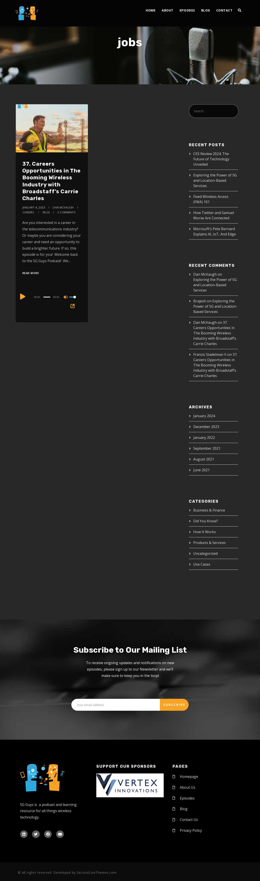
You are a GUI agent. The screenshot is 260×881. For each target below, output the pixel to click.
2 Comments (66, 212)
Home (151, 10)
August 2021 (203, 459)
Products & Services (209, 542)
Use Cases (201, 564)
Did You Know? (205, 521)
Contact (224, 10)
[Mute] (66, 297)
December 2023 (206, 426)
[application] (51, 296)
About (167, 10)
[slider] (75, 301)
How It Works (204, 531)
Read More (30, 273)
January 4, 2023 (34, 207)
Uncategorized (205, 553)
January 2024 (204, 415)
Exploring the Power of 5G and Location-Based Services (215, 180)
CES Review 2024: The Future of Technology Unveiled (211, 159)
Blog (205, 10)
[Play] (22, 296)
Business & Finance (209, 510)
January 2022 (204, 437)
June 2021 (201, 470)
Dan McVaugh (63, 207)
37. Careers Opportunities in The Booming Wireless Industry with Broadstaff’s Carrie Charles (214, 333)
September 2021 (206, 448)
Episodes (187, 10)
